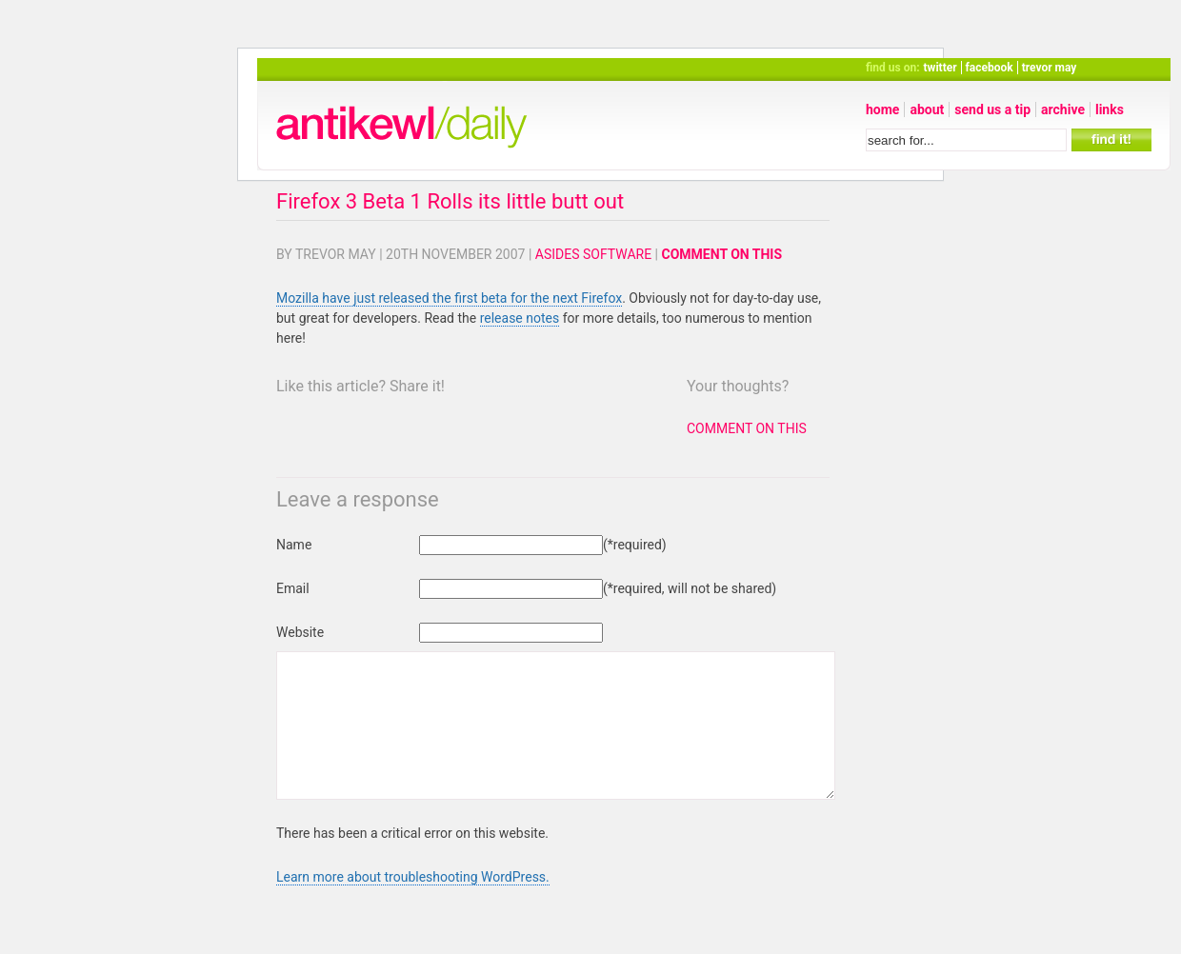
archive (1063, 109)
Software (617, 254)
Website (300, 632)
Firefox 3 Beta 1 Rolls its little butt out (450, 201)
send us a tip (992, 109)
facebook (989, 67)
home (882, 109)
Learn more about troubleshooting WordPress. (413, 905)
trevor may (1049, 67)
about (927, 109)
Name (293, 544)
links (1109, 109)
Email (293, 588)
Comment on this (722, 254)
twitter (940, 67)
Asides (557, 254)
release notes (520, 318)
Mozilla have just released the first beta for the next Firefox (449, 298)
